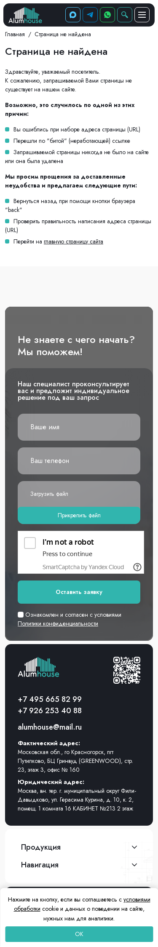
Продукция (41, 847)
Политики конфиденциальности (58, 623)
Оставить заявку (79, 592)
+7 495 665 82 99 (50, 699)
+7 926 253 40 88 (50, 710)
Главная (15, 34)
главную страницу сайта (73, 241)
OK (79, 934)
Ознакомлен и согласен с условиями (69, 619)
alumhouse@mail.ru (50, 727)
